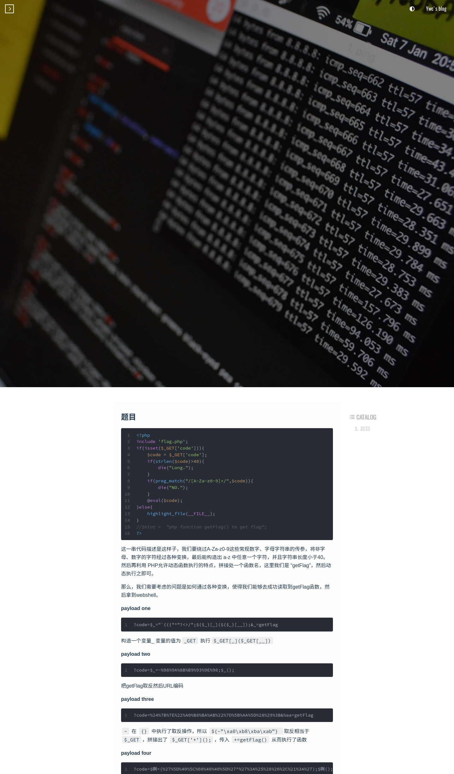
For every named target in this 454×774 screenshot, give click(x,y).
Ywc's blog (436, 8)
